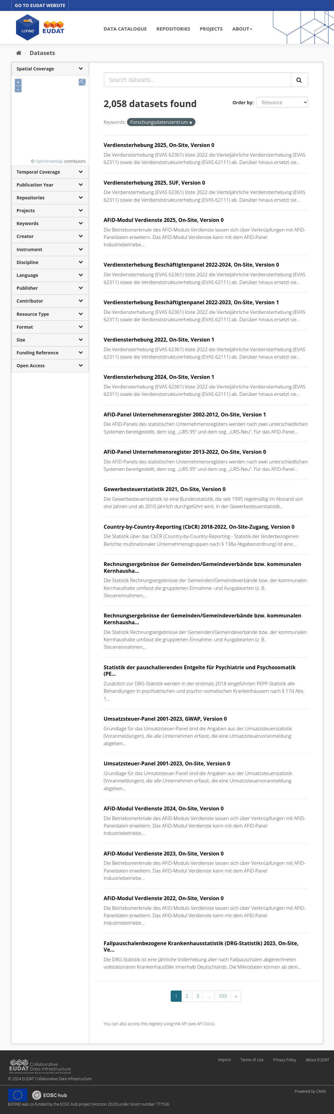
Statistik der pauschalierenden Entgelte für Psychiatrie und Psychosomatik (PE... (200, 671)
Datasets (42, 53)
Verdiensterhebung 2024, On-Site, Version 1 (159, 376)
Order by (242, 102)
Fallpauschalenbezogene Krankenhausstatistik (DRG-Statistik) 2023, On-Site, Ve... (201, 947)
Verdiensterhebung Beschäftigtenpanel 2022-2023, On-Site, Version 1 (191, 302)
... (209, 996)
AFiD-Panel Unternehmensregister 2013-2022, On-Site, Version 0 (185, 451)
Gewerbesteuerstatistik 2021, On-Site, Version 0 (165, 489)
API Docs (205, 1024)
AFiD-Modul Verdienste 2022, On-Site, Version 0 (164, 898)
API (184, 1024)
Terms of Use (251, 1060)
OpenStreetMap (49, 161)
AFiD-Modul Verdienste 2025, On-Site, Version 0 (164, 220)
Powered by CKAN (310, 1091)
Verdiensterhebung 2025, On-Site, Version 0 (159, 145)
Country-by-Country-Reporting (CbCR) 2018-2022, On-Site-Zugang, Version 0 (199, 526)
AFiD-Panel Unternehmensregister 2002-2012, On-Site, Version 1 (185, 414)
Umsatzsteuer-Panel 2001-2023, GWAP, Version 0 (165, 718)
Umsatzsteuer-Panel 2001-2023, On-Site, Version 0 (167, 763)
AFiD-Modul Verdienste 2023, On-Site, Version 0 (164, 853)
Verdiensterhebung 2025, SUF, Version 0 (154, 182)
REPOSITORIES (173, 28)
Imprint (224, 1060)
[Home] (19, 53)
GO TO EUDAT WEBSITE (40, 5)
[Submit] (299, 79)
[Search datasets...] (197, 79)
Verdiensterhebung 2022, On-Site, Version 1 (159, 339)
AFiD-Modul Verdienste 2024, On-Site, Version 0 (164, 808)
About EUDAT (317, 1060)
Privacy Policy (284, 1060)
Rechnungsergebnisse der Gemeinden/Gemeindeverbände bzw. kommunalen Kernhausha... (203, 567)
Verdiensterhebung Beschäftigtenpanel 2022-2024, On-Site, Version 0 (191, 264)
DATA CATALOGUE (125, 28)
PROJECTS (211, 28)
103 (223, 996)
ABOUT (242, 28)
